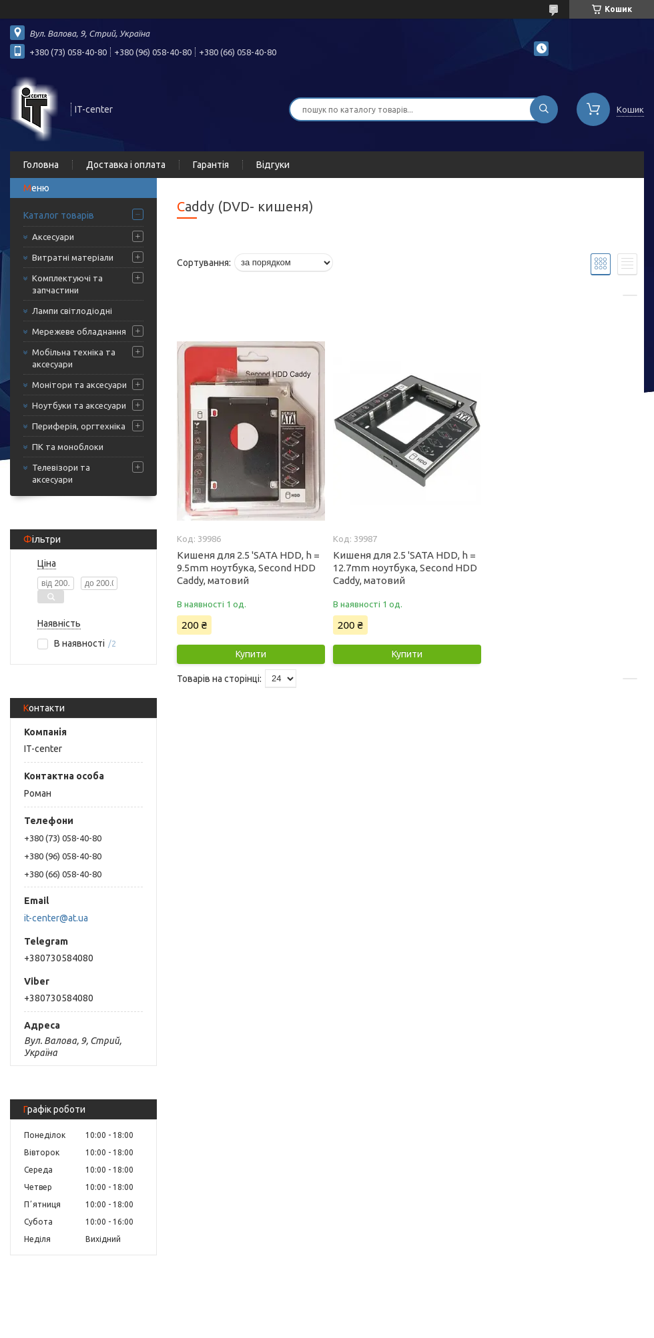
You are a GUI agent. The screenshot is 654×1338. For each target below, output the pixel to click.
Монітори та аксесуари (79, 384)
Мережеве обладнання (79, 331)
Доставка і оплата (126, 164)
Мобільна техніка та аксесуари (73, 358)
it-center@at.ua (56, 918)
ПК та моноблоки (67, 446)
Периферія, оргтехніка (78, 426)
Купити (251, 654)
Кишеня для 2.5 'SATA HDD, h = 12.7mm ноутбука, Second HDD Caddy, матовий (405, 567)
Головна (41, 164)
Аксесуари (53, 236)
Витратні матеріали (72, 257)
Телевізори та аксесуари (61, 473)
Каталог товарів (58, 215)
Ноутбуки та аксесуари (79, 405)
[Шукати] (544, 109)
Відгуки (273, 164)
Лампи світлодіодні (72, 310)
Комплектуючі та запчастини (67, 284)
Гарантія (211, 164)
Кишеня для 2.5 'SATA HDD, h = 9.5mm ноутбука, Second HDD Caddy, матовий (248, 567)
